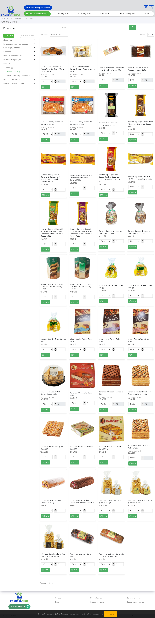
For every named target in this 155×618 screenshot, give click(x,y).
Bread (9, 68)
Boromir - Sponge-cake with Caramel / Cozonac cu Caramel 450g (81, 178)
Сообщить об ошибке (97, 602)
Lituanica (9, 18)
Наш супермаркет (36, 13)
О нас (146, 14)
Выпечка (18, 18)
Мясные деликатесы (12, 56)
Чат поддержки (18, 606)
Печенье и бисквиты (12, 80)
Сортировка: (44, 34)
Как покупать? (63, 14)
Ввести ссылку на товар (135, 602)
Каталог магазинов (133, 598)
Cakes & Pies (28, 18)
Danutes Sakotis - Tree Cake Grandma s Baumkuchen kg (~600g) (81, 287)
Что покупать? (84, 14)
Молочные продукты (12, 60)
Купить (45, 87)
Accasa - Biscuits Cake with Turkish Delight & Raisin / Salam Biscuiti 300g (52, 69)
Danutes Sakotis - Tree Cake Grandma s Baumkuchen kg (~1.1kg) (52, 287)
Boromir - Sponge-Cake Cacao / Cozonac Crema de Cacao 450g (140, 124)
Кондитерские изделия (13, 84)
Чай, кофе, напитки (11, 48)
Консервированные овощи (15, 44)
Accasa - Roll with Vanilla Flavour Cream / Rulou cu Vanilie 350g (82, 69)
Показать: (143, 34)
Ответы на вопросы (126, 14)
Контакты (58, 598)
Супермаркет (27, 36)
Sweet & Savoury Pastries (17, 76)
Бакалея (7, 52)
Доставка (104, 14)
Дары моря (8, 40)
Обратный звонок (96, 598)
